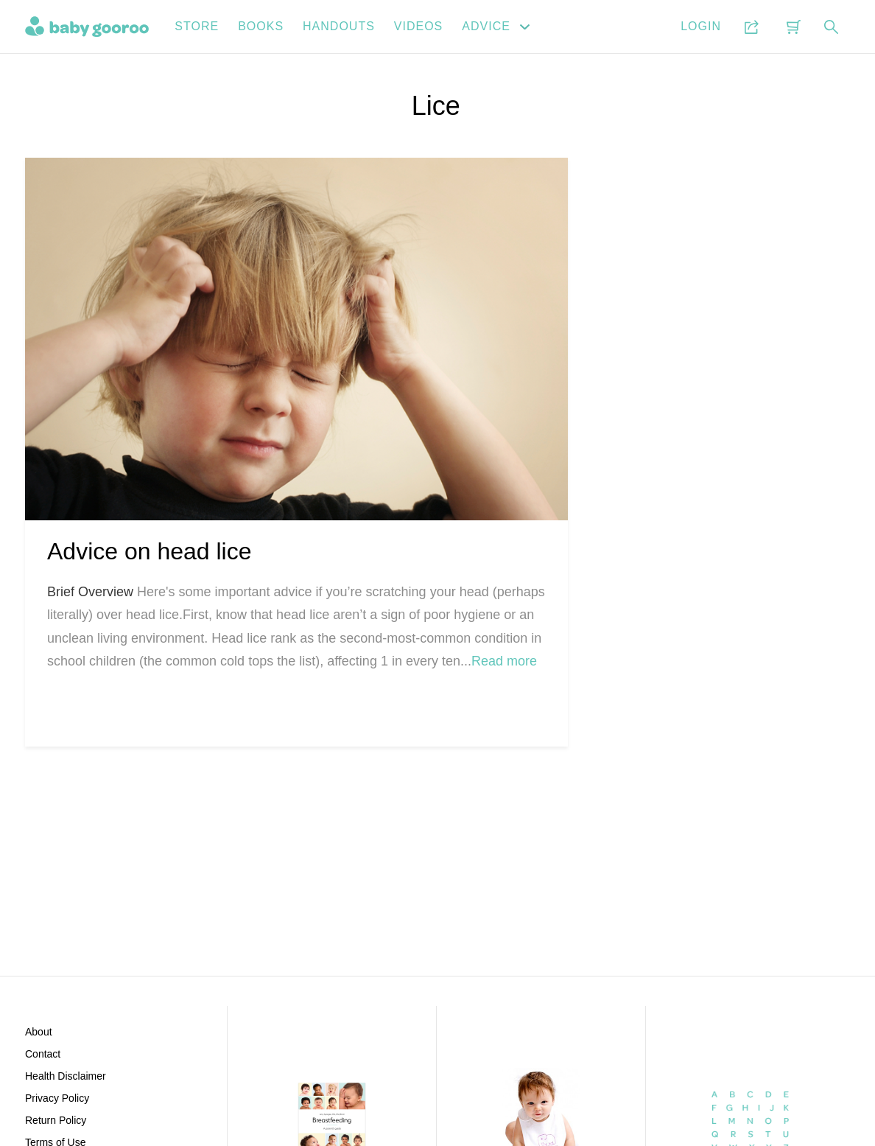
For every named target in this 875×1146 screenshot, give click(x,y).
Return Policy (55, 1120)
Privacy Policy (57, 1098)
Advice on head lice (149, 551)
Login (701, 26)
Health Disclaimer (65, 1076)
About (38, 1032)
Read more (504, 661)
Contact (42, 1054)
